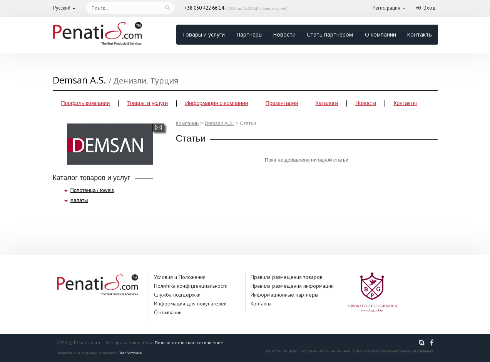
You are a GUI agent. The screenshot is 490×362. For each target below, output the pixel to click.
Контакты (420, 34)
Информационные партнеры (284, 294)
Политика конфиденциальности (190, 285)
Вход (429, 8)
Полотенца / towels (92, 190)
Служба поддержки (177, 294)
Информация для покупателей (190, 303)
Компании (187, 123)
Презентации (282, 103)
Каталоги (327, 103)
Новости (284, 34)
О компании (380, 34)
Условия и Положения (180, 277)
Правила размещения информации (292, 285)
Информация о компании (216, 103)
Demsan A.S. (219, 123)
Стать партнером (330, 34)
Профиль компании (85, 103)
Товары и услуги (203, 34)
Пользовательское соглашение (189, 342)
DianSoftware (130, 352)
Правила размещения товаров (287, 277)
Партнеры (249, 34)
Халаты (79, 200)
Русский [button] (61, 8)
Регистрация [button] (386, 8)
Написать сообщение (158, 127)
